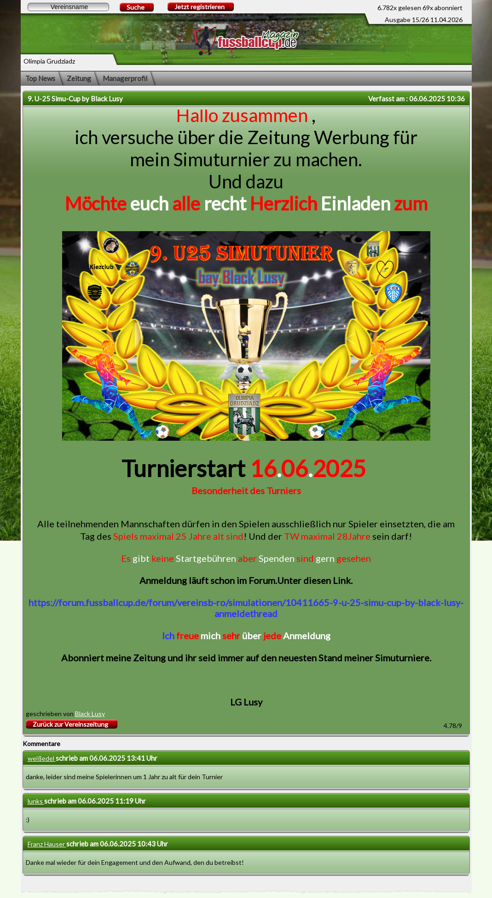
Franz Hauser (47, 844)
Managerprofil (125, 78)
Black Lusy (90, 713)
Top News (40, 78)
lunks (36, 801)
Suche (136, 7)
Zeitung (79, 78)
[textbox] (68, 7)
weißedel (42, 758)
